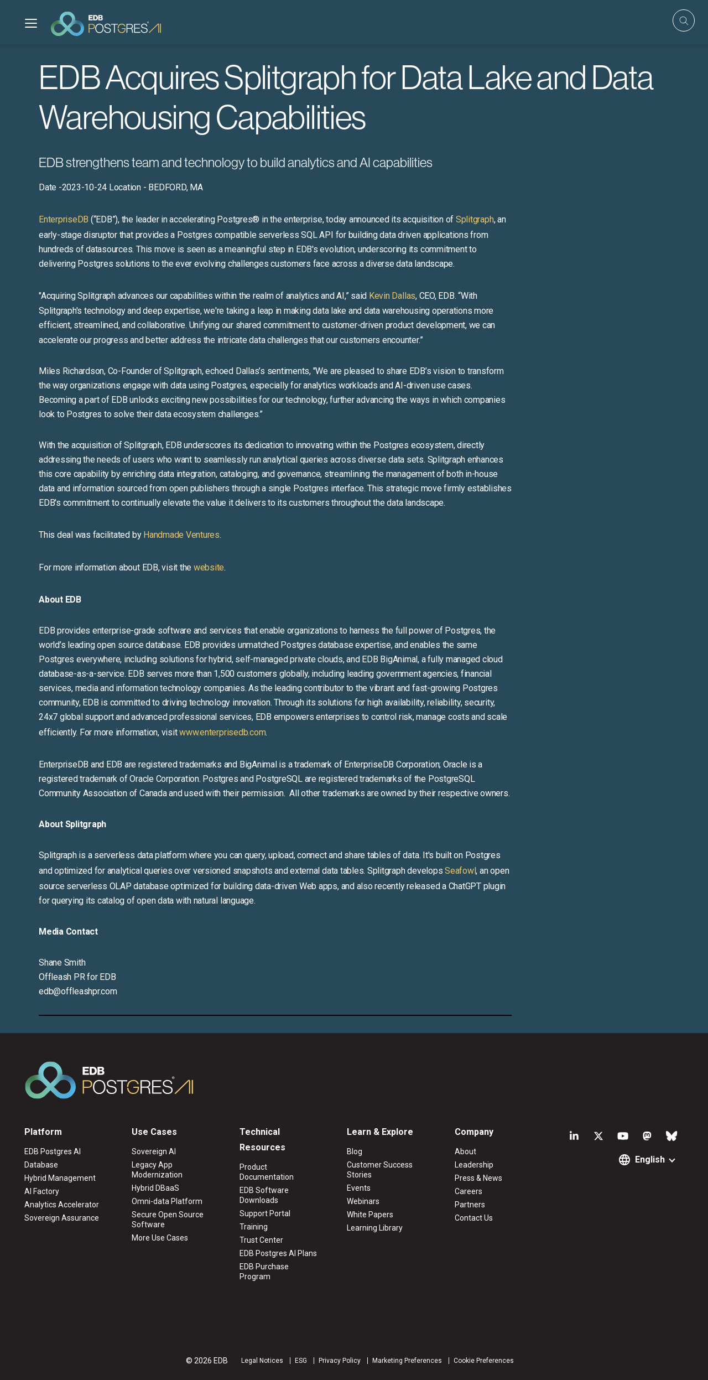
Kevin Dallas (392, 295)
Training (254, 1226)
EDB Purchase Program (264, 1271)
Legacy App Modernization (157, 1169)
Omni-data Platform (167, 1201)
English (650, 1159)
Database (41, 1164)
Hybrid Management (60, 1178)
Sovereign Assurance (61, 1217)
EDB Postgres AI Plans (278, 1253)
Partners (470, 1204)
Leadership (474, 1164)
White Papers (370, 1214)
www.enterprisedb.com (221, 732)
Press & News (478, 1178)
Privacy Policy (340, 1361)
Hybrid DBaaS (155, 1188)
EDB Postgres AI (52, 1151)
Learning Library (375, 1227)
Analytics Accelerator (61, 1204)
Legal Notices (262, 1361)
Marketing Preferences (407, 1361)
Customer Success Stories (380, 1169)
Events (359, 1188)
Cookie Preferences (484, 1361)
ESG (301, 1361)
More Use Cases (160, 1237)
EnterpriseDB (63, 219)
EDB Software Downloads (264, 1195)
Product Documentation (267, 1172)
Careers (468, 1191)
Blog (354, 1151)
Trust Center (261, 1240)
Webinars (363, 1201)
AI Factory (41, 1191)
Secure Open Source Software (168, 1219)
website (209, 567)
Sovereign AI (154, 1151)
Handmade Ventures (181, 535)
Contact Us (474, 1217)
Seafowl (460, 870)
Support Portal (265, 1213)
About (465, 1151)
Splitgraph (475, 219)
